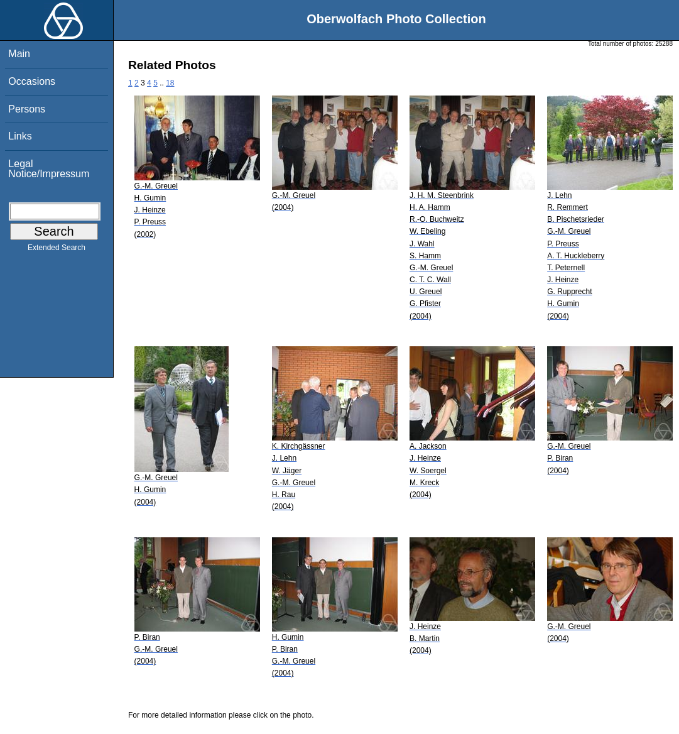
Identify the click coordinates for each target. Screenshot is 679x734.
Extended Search (56, 250)
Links (19, 136)
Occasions (31, 81)
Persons (26, 109)
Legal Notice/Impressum (48, 168)
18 (170, 83)
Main (19, 53)
